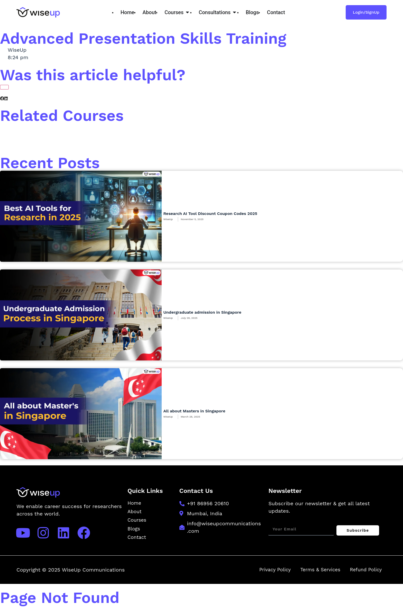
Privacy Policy (267, 572)
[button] (2, 99)
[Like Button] (4, 87)
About (134, 512)
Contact (137, 539)
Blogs (134, 530)
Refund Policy (364, 572)
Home (134, 503)
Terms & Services (315, 572)
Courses (137, 521)
